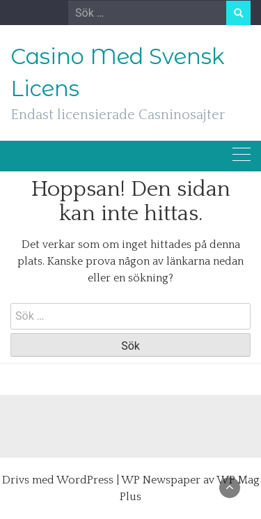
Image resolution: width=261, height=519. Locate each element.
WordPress (84, 480)
